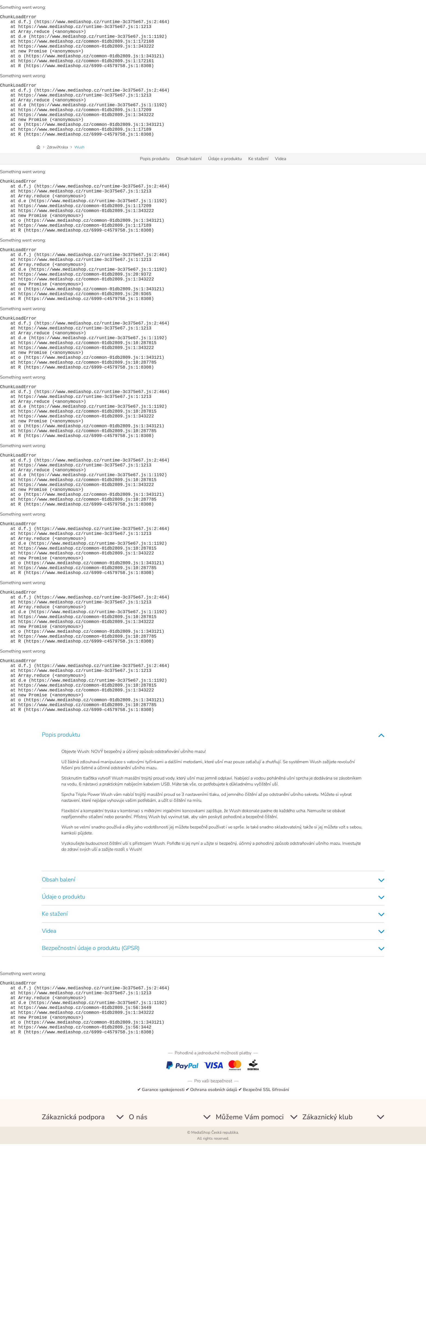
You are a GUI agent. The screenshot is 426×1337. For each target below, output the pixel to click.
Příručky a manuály (60, 1308)
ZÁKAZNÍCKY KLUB (322, 1259)
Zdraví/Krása (57, 171)
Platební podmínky (60, 1288)
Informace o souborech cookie (158, 1288)
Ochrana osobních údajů (152, 1279)
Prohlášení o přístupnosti (153, 1298)
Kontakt (49, 1269)
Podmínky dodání (58, 1298)
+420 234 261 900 (235, 1284)
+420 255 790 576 (235, 1267)
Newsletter (53, 1279)
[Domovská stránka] (38, 171)
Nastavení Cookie (146, 1308)
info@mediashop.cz (255, 1294)
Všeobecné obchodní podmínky (159, 1269)
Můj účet (50, 1259)
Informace (138, 1259)
